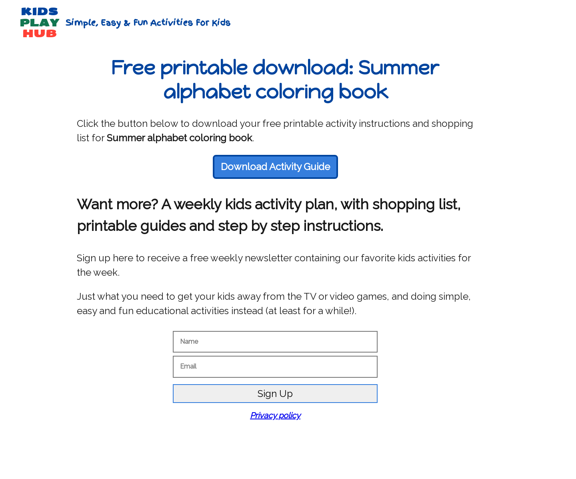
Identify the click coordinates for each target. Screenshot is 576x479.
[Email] (275, 366)
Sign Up (275, 393)
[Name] (275, 342)
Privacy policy (275, 415)
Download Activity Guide (275, 166)
